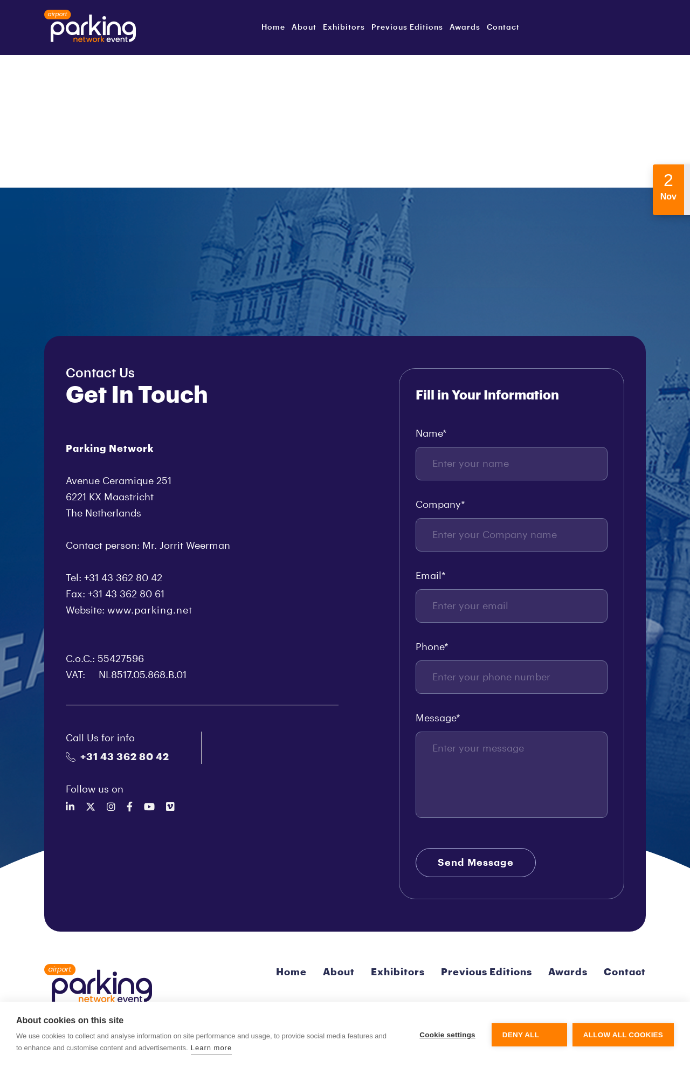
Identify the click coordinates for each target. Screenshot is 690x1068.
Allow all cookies (623, 1035)
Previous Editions (407, 27)
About (304, 27)
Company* (440, 504)
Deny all (520, 1035)
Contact (503, 27)
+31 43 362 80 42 (117, 757)
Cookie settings (447, 1035)
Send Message (476, 862)
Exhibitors (344, 27)
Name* (431, 433)
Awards (465, 27)
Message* (438, 718)
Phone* (432, 647)
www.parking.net (149, 610)
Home (273, 27)
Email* (431, 576)
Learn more (211, 1048)
